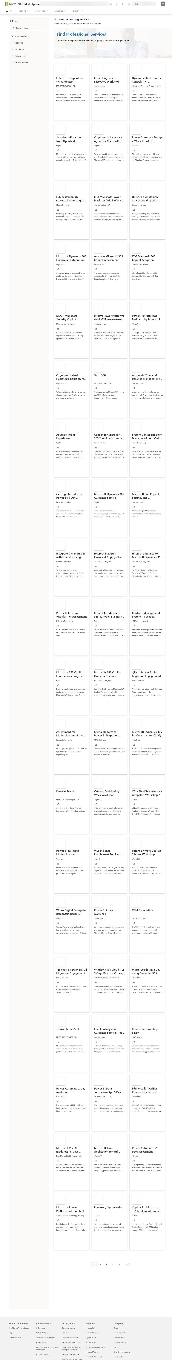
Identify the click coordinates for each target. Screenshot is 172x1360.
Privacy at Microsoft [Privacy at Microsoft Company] (121, 1342)
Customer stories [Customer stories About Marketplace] (15, 1337)
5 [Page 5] (119, 1264)
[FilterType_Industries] (12, 49)
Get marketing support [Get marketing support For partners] (70, 1337)
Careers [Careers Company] (116, 1328)
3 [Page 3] (106, 1264)
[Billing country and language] (144, 4)
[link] (71, 92)
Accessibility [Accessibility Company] (118, 1357)
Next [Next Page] (127, 1264)
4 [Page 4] (113, 1264)
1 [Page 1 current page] (94, 1264)
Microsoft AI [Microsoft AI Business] (90, 1328)
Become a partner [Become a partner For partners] (68, 1328)
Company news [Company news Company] (119, 1337)
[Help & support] (116, 4)
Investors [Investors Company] (117, 1347)
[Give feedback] (110, 4)
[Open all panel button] (9, 11)
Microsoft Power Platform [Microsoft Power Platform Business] (95, 1347)
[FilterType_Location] (12, 36)
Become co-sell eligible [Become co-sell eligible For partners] (70, 1354)
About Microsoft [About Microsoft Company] (119, 1333)
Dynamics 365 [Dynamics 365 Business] (91, 1337)
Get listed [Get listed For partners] (65, 1333)
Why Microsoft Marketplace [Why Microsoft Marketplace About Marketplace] (19, 1328)
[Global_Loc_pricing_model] (12, 62)
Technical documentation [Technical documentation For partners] (71, 1342)
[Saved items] (122, 4)
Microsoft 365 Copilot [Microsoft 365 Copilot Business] (94, 1357)
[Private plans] (128, 4)
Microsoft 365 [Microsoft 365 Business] (91, 1342)
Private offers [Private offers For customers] (41, 1342)
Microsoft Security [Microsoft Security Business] (92, 1333)
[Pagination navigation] (113, 1266)
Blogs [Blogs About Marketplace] (10, 1333)
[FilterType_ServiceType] (12, 56)
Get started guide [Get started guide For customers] (42, 1333)
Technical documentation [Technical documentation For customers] (45, 1337)
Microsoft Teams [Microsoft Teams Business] (92, 1352)
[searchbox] (32, 28)
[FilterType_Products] (12, 42)
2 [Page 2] (100, 1264)
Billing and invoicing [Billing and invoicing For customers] (43, 1354)
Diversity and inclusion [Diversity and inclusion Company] (122, 1352)
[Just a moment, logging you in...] (163, 4)
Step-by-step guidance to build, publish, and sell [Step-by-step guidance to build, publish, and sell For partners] (71, 1348)
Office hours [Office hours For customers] (40, 1328)
